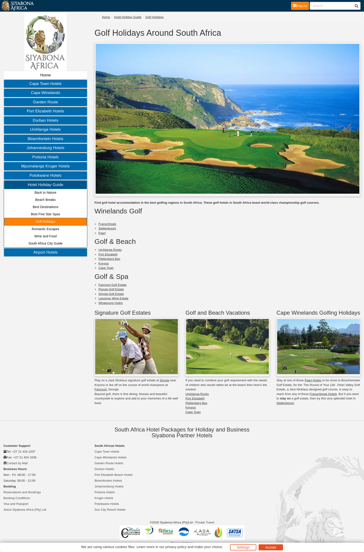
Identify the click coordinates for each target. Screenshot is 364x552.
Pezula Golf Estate (111, 289)
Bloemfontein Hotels (45, 139)
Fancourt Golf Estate (112, 285)
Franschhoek (107, 224)
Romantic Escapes (45, 229)
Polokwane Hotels (45, 175)
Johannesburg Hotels (46, 148)
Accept (270, 547)
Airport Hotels (45, 252)
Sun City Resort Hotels (110, 509)
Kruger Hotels (103, 498)
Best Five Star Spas (45, 214)
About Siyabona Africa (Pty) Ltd (24, 509)
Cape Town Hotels (45, 84)
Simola (164, 380)
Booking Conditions (16, 498)
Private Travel (204, 522)
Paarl (102, 233)
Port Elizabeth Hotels (45, 111)
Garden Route (45, 102)
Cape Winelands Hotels (110, 457)
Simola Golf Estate (111, 294)
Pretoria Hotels (45, 157)
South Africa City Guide (45, 243)
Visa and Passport (15, 504)
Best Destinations (45, 207)
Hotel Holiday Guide (45, 185)
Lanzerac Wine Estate (113, 298)
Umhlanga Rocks (110, 250)
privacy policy (175, 547)
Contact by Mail (17, 463)
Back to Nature (45, 192)
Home (45, 75)
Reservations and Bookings (22, 492)
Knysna (103, 263)
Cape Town (106, 268)
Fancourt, (100, 389)
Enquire (301, 5)
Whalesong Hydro (110, 303)
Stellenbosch (107, 228)
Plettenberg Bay (109, 259)
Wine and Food (45, 236)
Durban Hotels (45, 120)
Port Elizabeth (107, 254)
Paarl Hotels (313, 380)
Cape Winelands (45, 93)
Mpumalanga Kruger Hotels (45, 166)
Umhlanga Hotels (45, 129)
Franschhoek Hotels (323, 394)
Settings (243, 547)
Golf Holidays (45, 221)
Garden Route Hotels (108, 463)
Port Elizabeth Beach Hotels (113, 475)
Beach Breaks (45, 200)
